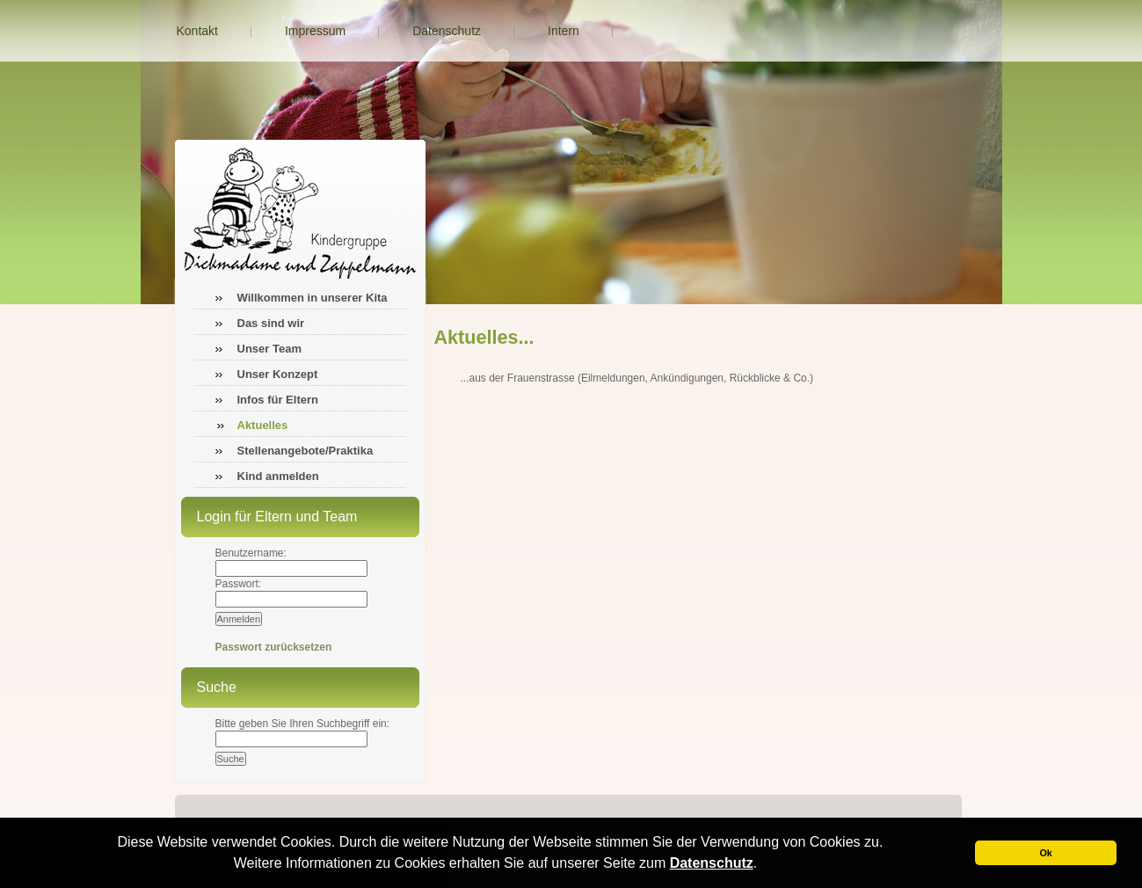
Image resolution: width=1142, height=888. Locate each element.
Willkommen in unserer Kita (312, 297)
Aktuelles (262, 425)
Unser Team (269, 348)
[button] (764, 865)
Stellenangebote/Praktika (305, 450)
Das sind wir (271, 323)
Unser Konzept (277, 374)
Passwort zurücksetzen (273, 647)
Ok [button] (1045, 853)
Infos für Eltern (277, 399)
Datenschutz (711, 862)
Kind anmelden (278, 476)
